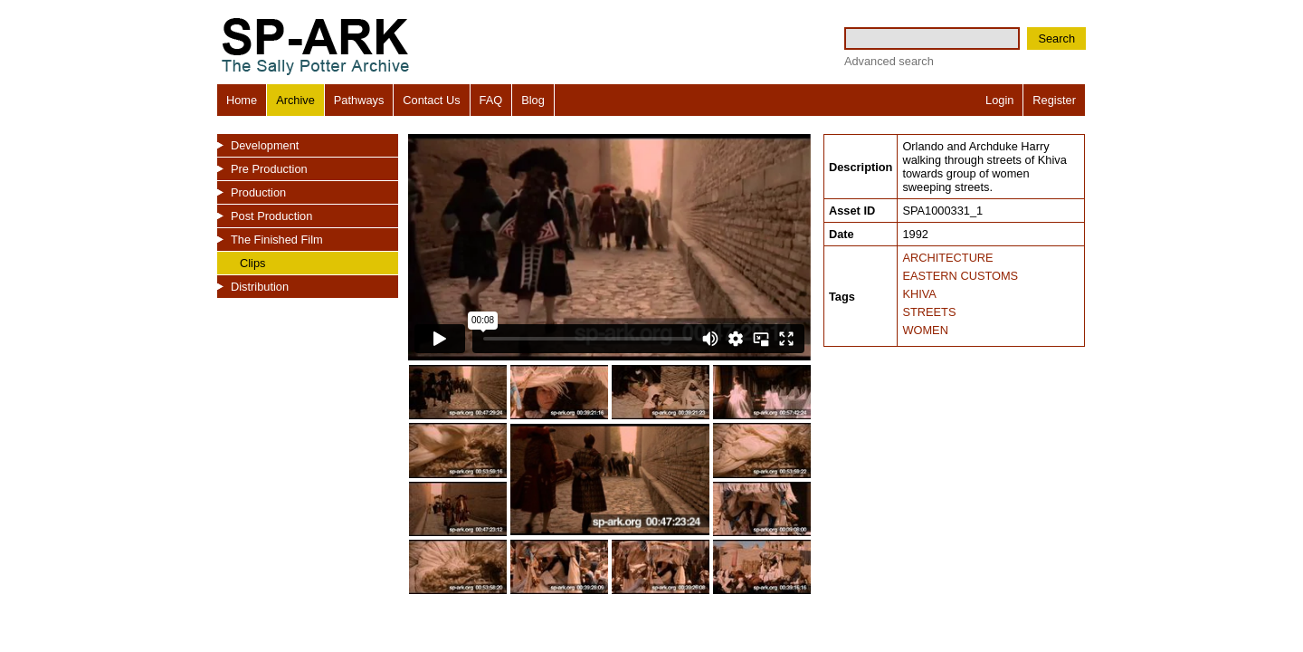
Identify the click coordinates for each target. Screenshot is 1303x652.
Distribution (260, 286)
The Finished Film (277, 239)
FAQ (491, 100)
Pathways (359, 100)
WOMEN (924, 330)
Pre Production (269, 169)
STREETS (929, 312)
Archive (295, 100)
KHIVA (919, 294)
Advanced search (889, 61)
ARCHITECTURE (947, 257)
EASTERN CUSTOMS (960, 276)
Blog (533, 100)
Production (258, 192)
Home (241, 100)
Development (265, 145)
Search (1056, 38)
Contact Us (431, 100)
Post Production (271, 216)
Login (999, 100)
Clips (252, 263)
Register (1054, 100)
